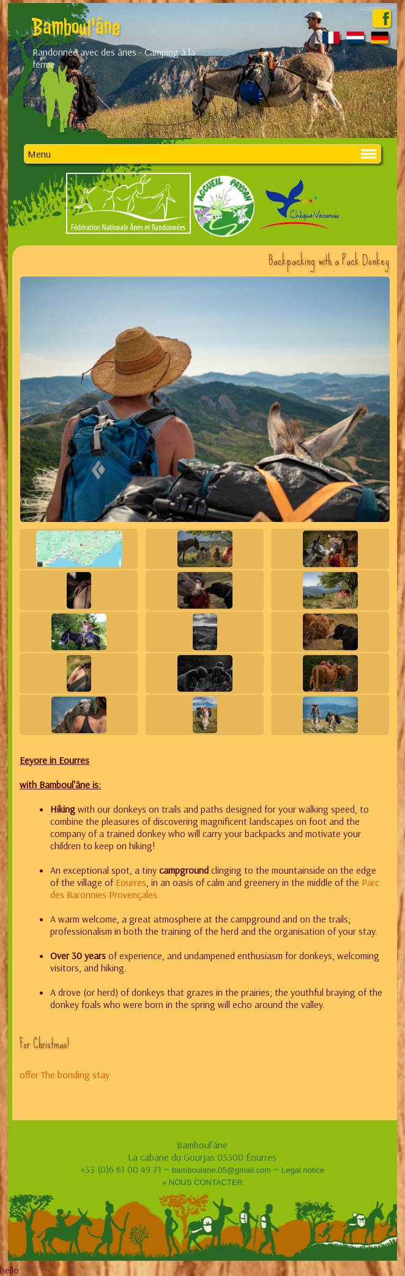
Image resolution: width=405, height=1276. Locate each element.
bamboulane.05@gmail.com (221, 1170)
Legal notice (302, 1170)
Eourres (131, 882)
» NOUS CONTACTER (202, 1182)
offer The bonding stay (65, 1074)
